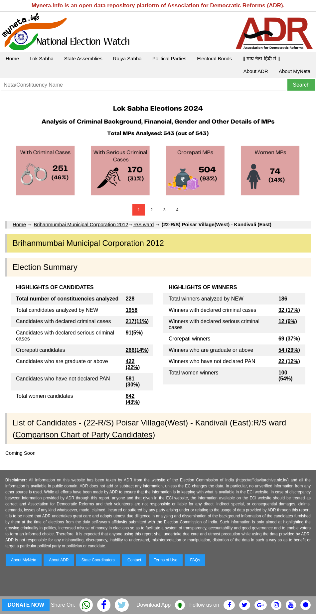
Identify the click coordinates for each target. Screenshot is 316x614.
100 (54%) (285, 375)
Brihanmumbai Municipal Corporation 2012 (81, 224)
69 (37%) (289, 338)
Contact (134, 560)
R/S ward (143, 224)
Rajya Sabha (127, 58)
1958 (132, 310)
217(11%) (137, 321)
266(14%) (137, 350)
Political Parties (169, 58)
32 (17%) (289, 310)
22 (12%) (289, 361)
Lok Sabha (42, 58)
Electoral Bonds (214, 58)
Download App (153, 605)
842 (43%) (133, 399)
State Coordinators (98, 560)
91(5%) (134, 332)
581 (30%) (133, 381)
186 (282, 299)
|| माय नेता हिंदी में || (261, 58)
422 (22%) (133, 364)
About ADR (255, 71)
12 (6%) (287, 321)
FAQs (195, 560)
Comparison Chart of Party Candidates (83, 434)
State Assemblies (83, 58)
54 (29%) (289, 350)
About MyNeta (294, 71)
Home (12, 58)
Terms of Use (166, 560)
